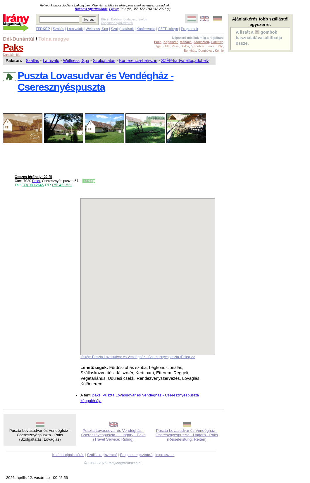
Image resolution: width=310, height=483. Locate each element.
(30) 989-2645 (33, 185)
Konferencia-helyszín (138, 60)
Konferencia (146, 29)
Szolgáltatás (104, 60)
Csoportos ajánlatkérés (117, 23)
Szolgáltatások (122, 29)
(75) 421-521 (62, 185)
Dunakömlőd (11, 54)
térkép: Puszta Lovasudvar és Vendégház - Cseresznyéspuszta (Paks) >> (137, 357)
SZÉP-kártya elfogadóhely (185, 60)
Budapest (130, 19)
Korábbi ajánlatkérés (68, 455)
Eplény (113, 9)
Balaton (116, 19)
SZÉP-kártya (168, 29)
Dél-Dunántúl (19, 39)
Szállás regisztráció (102, 455)
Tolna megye (53, 39)
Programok (189, 29)
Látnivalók (75, 29)
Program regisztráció (136, 455)
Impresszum (164, 455)
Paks (13, 47)
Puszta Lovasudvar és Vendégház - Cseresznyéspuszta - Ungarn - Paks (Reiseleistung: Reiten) (187, 434)
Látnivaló (51, 60)
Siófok (142, 19)
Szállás (58, 29)
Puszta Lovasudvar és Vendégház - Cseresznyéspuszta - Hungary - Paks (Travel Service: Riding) (113, 434)
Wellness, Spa (97, 29)
